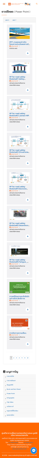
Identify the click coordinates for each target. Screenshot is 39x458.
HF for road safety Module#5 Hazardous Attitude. (18, 225)
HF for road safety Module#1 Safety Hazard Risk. (17, 78)
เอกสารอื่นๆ (10, 415)
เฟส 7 (14, 20)
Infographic (10, 398)
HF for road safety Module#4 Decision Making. (18, 188)
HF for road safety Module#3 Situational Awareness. (19, 152)
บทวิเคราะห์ (10, 406)
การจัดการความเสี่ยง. (18, 333)
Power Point (11, 393)
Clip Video (10, 402)
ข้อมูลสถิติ (10, 385)
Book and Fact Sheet (14, 389)
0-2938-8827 (28, 442)
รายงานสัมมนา (11, 380)
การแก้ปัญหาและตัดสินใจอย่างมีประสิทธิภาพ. (19, 297)
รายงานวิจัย (10, 376)
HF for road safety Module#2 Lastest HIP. (19, 114)
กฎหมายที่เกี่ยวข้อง (12, 411)
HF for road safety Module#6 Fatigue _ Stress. (18, 261)
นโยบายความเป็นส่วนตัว (19, 449)
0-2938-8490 (13, 442)
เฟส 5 (7, 20)
